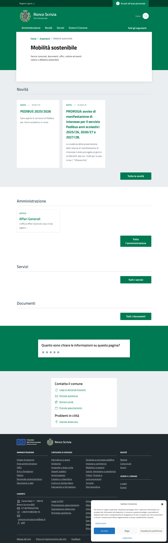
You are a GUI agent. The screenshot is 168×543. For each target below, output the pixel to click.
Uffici (19, 467)
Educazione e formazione (63, 487)
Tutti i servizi (135, 280)
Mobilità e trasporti (95, 467)
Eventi (123, 487)
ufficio (22, 213)
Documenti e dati (25, 483)
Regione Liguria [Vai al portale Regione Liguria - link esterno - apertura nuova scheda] (27, 3)
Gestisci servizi (100, 523)
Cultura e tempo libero (62, 483)
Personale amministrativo (29, 479)
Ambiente (56, 463)
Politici (20, 475)
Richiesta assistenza (61, 513)
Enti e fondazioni (25, 471)
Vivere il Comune (78, 28)
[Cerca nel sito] (146, 16)
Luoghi (123, 483)
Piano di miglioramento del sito (51, 539)
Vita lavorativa (93, 487)
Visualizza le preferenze (151, 531)
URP (23, 522)
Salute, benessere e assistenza (101, 471)
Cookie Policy (127, 537)
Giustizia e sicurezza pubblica (100, 459)
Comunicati (125, 463)
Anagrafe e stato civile (62, 467)
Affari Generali (29, 218)
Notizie (123, 459)
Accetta (104, 531)
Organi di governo (25, 459)
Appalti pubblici (58, 471)
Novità (48, 28)
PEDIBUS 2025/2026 (35, 111)
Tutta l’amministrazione (135, 241)
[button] (162, 504)
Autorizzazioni (58, 475)
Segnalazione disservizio (63, 509)
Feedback (75, 539)
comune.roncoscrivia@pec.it (31, 519)
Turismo (90, 483)
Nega (127, 531)
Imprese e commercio (96, 463)
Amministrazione (31, 28)
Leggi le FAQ (57, 501)
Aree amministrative (27, 463)
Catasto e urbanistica (61, 479)
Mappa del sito (24, 539)
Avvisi (23, 104)
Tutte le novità (136, 176)
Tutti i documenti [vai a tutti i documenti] (135, 316)
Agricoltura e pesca (60, 459)
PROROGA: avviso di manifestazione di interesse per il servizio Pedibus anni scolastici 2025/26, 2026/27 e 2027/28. (83, 124)
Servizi (60, 28)
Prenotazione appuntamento (65, 505)
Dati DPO (90, 520)
